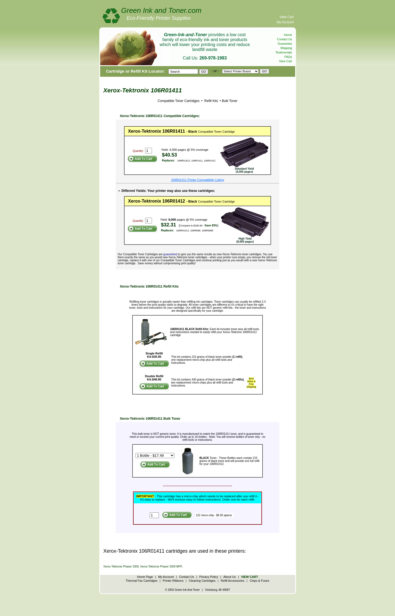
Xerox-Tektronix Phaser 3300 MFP (161, 566)
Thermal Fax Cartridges (141, 580)
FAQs (288, 56)
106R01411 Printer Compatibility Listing (197, 179)
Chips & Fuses (259, 580)
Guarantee (285, 43)
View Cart (287, 17)
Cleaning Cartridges (202, 580)
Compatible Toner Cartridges (179, 101)
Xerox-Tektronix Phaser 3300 (121, 566)
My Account (285, 22)
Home (288, 34)
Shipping (286, 48)
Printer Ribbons (173, 580)
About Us (229, 576)
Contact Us (284, 39)
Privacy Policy (208, 576)
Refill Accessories (232, 580)
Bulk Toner (229, 101)
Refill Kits (210, 101)
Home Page (145, 576)
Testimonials (283, 52)
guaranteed (170, 254)
